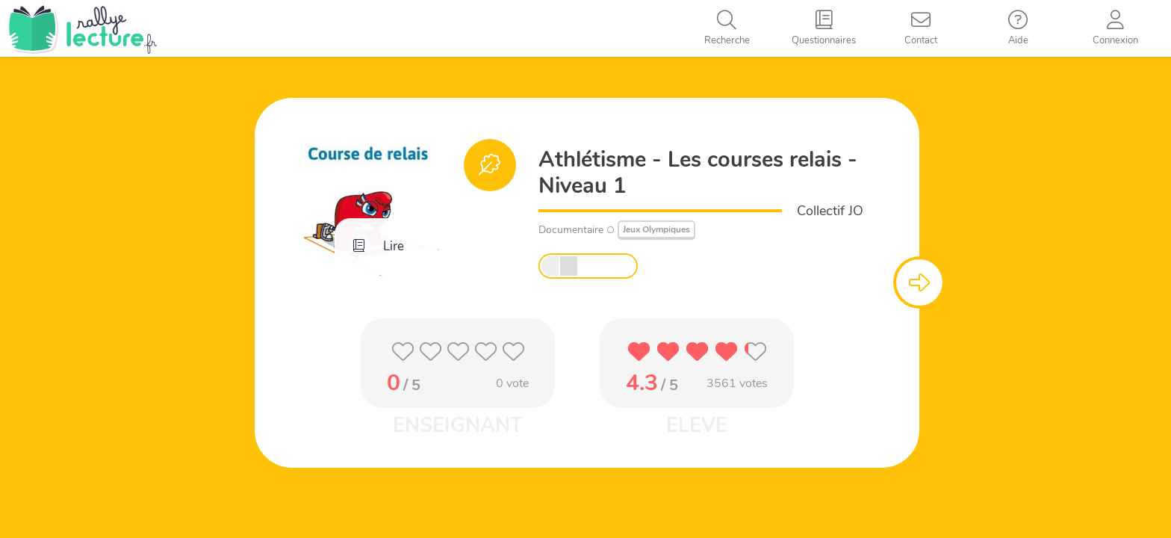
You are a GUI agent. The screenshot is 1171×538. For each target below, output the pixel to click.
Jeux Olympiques (656, 229)
